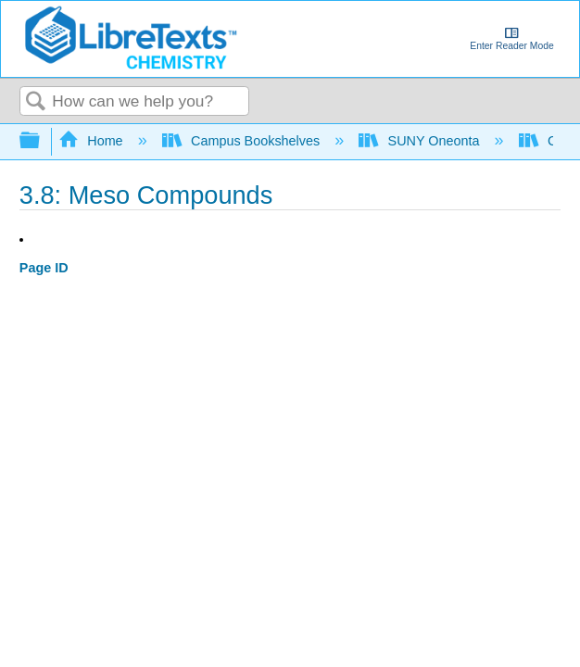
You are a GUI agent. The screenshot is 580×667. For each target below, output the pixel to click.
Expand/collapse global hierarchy (42, 141)
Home (92, 140)
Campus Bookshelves (243, 140)
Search (36, 102)
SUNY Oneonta (421, 140)
